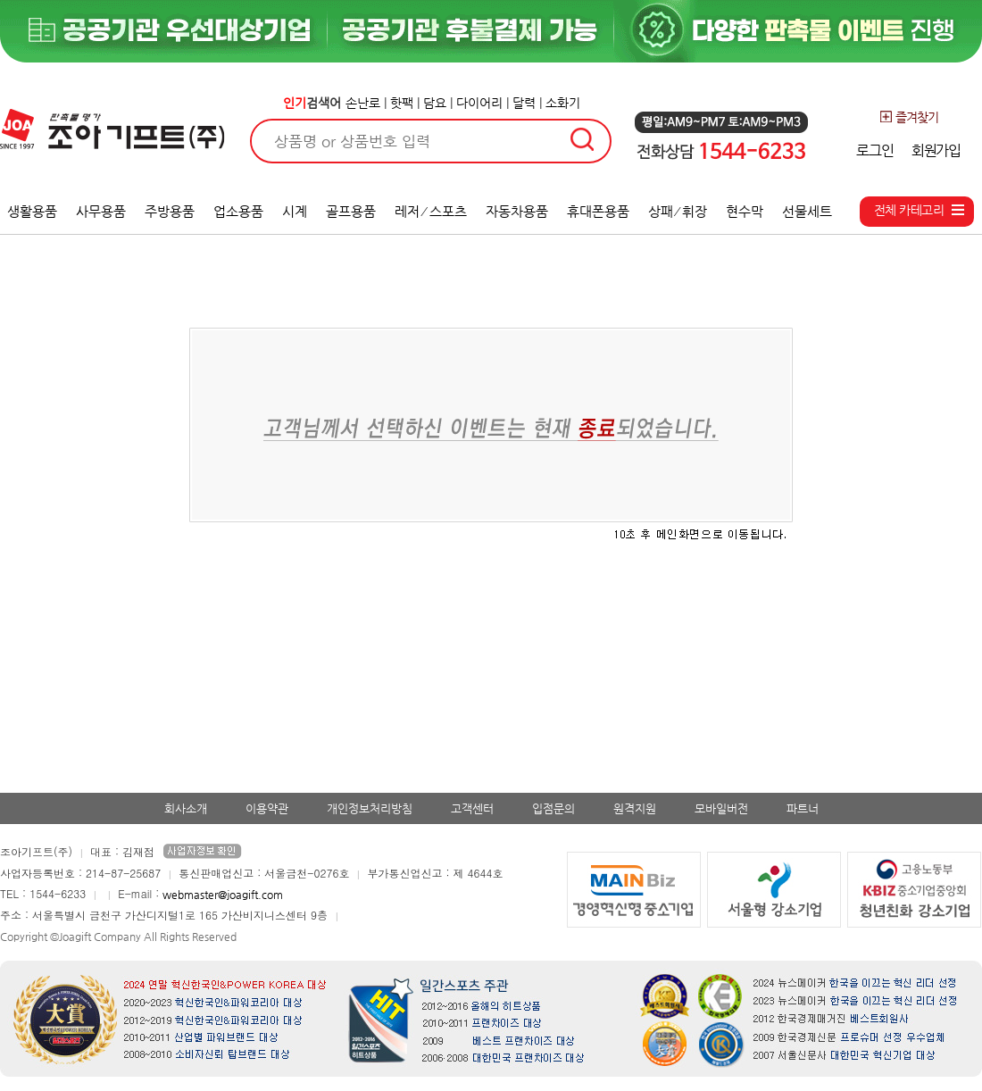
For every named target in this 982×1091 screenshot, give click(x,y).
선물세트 (807, 211)
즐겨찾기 (908, 117)
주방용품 (170, 211)
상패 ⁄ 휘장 (678, 211)
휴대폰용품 (598, 211)
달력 (524, 103)
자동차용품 (517, 211)
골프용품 (351, 211)
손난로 (362, 103)
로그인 (874, 150)
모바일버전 (721, 808)
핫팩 (401, 103)
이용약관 (267, 808)
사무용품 (101, 211)
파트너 (802, 808)
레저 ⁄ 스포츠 (431, 211)
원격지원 (634, 808)
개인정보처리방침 (369, 808)
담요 (434, 103)
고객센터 (472, 808)
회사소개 (185, 808)
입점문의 (553, 808)
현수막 (744, 211)
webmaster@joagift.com (222, 894)
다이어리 (479, 103)
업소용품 (238, 211)
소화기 (562, 103)
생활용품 (32, 211)
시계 (294, 211)
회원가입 (936, 150)
